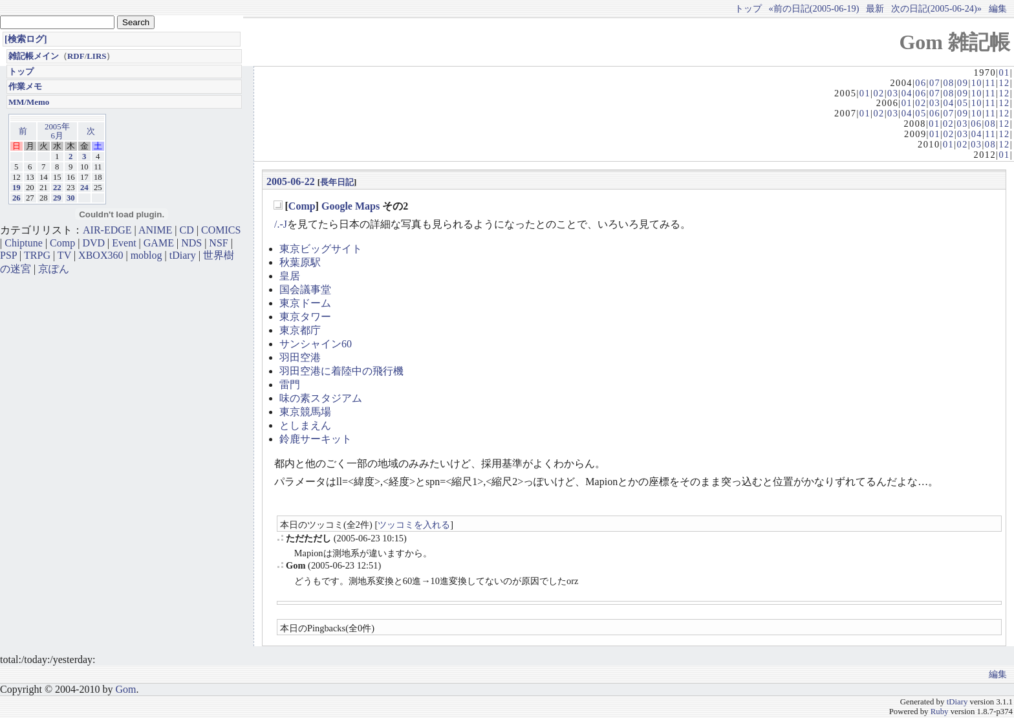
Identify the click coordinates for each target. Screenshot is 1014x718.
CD (187, 229)
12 (1003, 83)
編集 (998, 8)
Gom (125, 689)
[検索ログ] (26, 39)
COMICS (221, 229)
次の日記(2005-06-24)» (936, 8)
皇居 (289, 275)
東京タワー (305, 316)
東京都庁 (300, 330)
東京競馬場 (305, 411)
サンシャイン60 (315, 343)
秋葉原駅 (300, 262)
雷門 (289, 384)
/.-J (280, 224)
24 (84, 187)
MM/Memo (28, 102)
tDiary (182, 255)
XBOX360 (100, 255)
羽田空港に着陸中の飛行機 (341, 370)
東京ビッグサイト (320, 248)
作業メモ (25, 86)
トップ (748, 8)
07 (934, 83)
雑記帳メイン (33, 56)
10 (976, 83)
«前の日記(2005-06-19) (814, 8)
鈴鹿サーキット (315, 438)
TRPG (37, 255)
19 (16, 187)
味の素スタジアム (320, 398)
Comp (302, 206)
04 (906, 93)
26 (16, 197)
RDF (76, 56)
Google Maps (350, 206)
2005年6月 (57, 131)
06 (920, 83)
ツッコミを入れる (414, 524)
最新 (875, 8)
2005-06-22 (290, 181)
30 (71, 197)
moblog (146, 255)
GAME (159, 242)
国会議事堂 (305, 289)
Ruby (940, 711)
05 (962, 103)
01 (1003, 72)
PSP (8, 255)
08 (948, 83)
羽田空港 (300, 357)
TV (64, 255)
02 (878, 93)
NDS (191, 242)
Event (124, 242)
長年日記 (337, 182)
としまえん (305, 425)
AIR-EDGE (107, 229)
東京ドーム (305, 303)
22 (57, 187)
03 (892, 93)
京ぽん (53, 268)
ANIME (155, 229)
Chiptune (24, 242)
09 (962, 83)
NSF (218, 242)
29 (57, 197)
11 (990, 83)
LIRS (96, 56)
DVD (93, 242)
